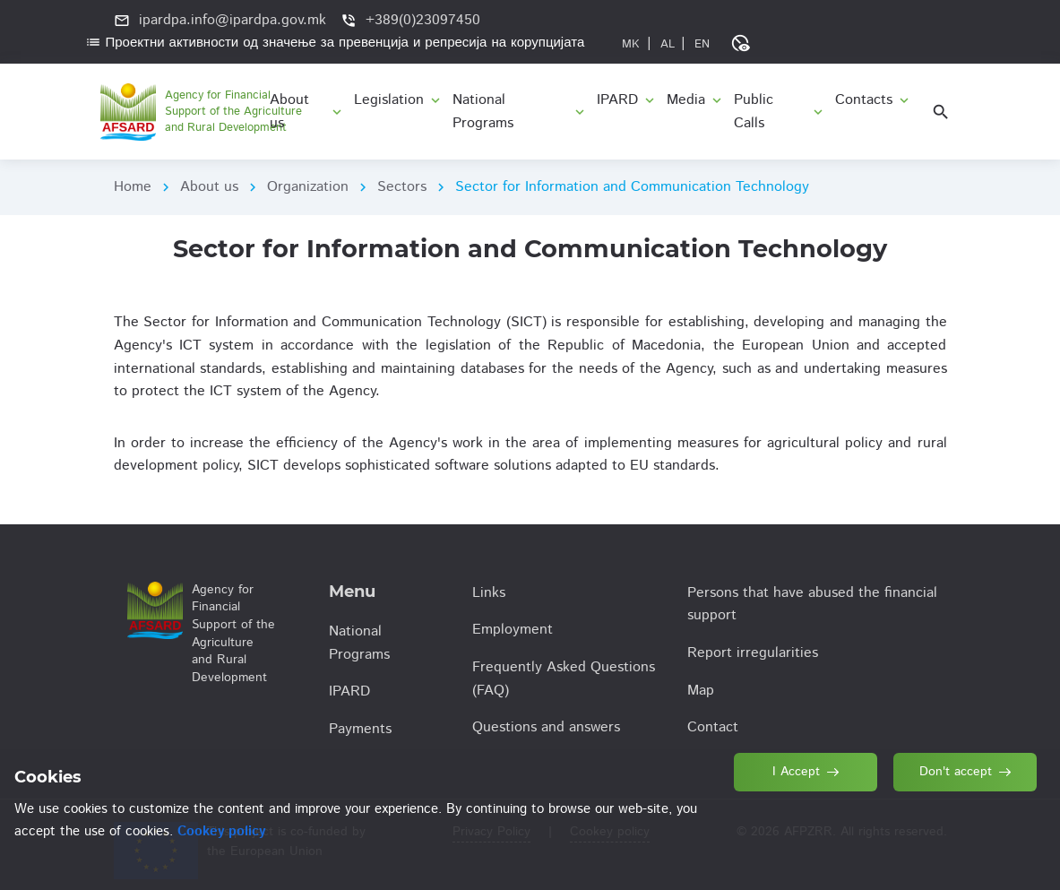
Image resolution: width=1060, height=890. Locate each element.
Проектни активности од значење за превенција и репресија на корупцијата (335, 42)
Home (132, 187)
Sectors (402, 187)
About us (209, 187)
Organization (308, 187)
